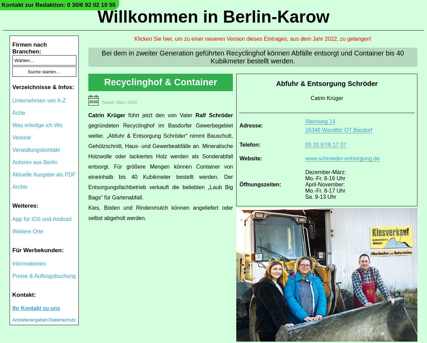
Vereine (21, 137)
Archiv (19, 187)
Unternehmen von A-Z (39, 100)
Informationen (29, 264)
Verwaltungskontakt (36, 150)
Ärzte (18, 113)
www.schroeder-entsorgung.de (342, 158)
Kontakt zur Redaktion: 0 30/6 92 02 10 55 (59, 5)
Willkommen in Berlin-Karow (213, 16)
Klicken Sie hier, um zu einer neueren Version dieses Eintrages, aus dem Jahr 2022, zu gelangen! (253, 39)
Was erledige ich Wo (37, 125)
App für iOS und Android (42, 219)
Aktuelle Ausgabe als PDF (44, 174)
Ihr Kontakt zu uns (36, 308)
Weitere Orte (27, 231)
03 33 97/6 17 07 (325, 145)
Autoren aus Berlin (35, 162)
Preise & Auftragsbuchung (44, 276)
